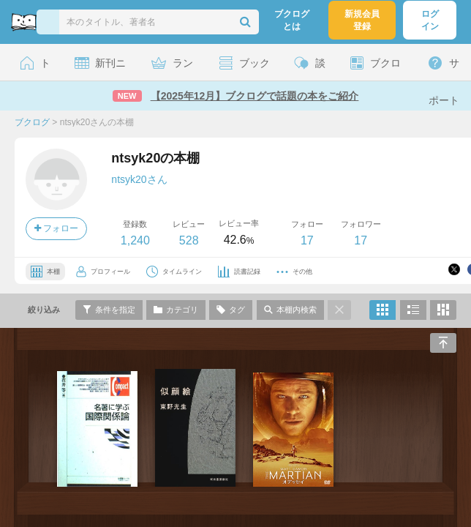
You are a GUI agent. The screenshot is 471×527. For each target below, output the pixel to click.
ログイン (430, 20)
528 (189, 240)
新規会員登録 (362, 20)
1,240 (135, 240)
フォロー (56, 228)
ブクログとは (291, 20)
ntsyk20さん (139, 179)
